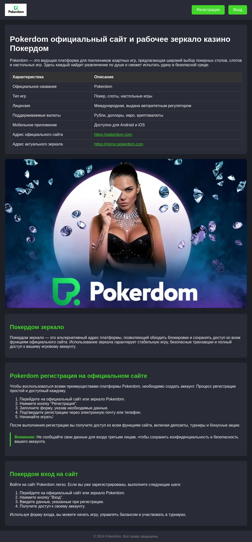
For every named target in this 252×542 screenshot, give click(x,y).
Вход (237, 10)
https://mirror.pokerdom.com (118, 144)
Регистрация (208, 10)
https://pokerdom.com (113, 134)
